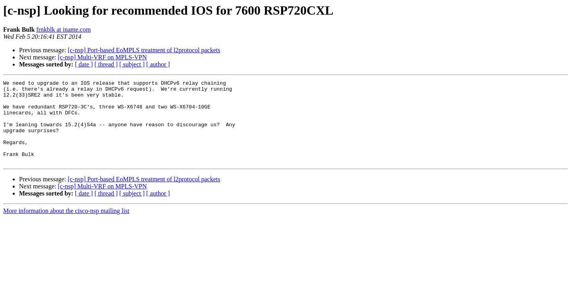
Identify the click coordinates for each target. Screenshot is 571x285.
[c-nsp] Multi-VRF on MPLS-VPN (102, 57)
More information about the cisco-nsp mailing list (66, 227)
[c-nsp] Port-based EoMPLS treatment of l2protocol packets (144, 50)
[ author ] (158, 64)
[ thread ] (106, 64)
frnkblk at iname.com (63, 29)
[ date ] (84, 64)
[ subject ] (132, 64)
